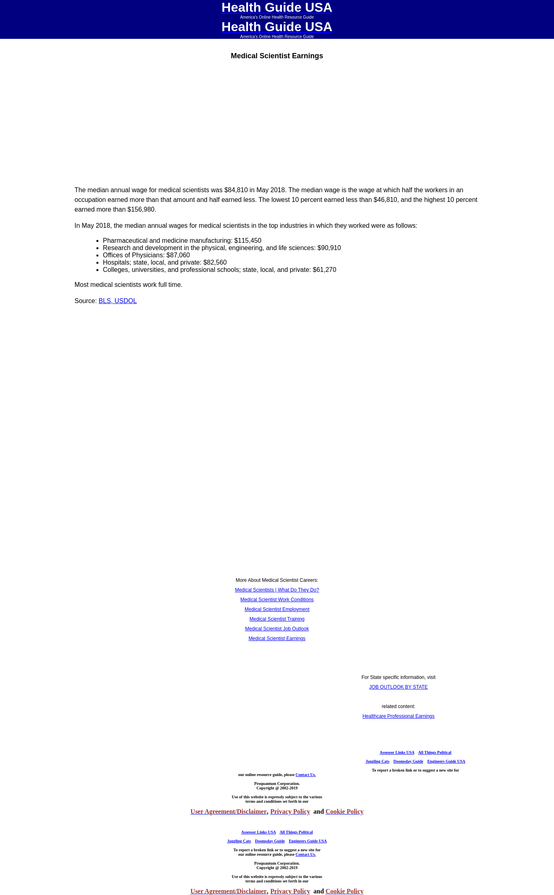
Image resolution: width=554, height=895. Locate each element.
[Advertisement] (277, 122)
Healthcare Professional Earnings (398, 716)
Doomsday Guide (409, 761)
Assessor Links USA (397, 752)
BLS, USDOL (118, 300)
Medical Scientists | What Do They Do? (277, 590)
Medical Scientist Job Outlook (277, 629)
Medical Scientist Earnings (277, 638)
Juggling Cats (378, 761)
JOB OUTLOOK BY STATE (398, 687)
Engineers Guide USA (446, 761)
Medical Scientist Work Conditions (276, 599)
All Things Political (434, 752)
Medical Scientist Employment (277, 609)
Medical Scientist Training (277, 619)
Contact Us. (306, 774)
